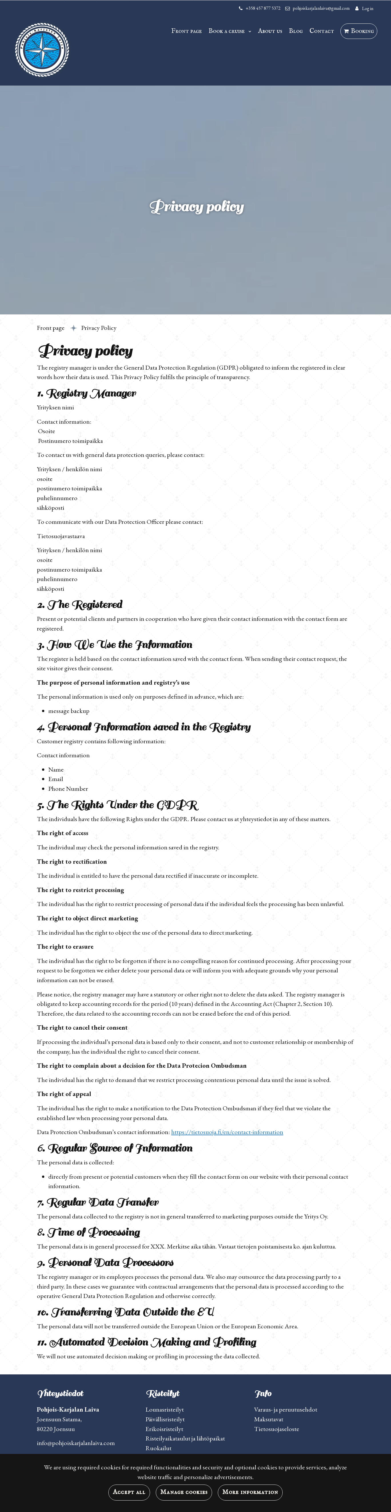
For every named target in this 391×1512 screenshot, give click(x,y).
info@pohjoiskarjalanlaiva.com (76, 1442)
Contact (322, 31)
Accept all (129, 1492)
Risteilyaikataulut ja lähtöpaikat (185, 1438)
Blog (296, 31)
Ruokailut (158, 1448)
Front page (186, 31)
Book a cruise (227, 31)
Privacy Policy (99, 327)
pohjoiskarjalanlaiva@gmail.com (321, 8)
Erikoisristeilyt (164, 1428)
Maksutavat (268, 1419)
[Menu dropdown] (248, 31)
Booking (362, 31)
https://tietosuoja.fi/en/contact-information (227, 1131)
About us (270, 31)
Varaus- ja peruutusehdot (285, 1409)
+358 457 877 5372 (263, 8)
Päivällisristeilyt (165, 1419)
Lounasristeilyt (164, 1409)
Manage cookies (184, 1492)
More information (250, 1492)
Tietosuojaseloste (276, 1428)
